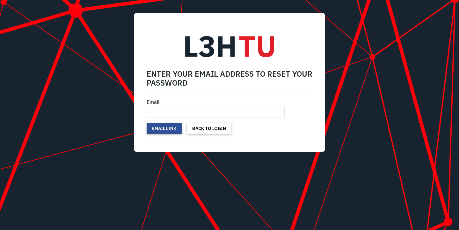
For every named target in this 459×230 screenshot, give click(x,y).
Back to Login (209, 128)
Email (153, 102)
